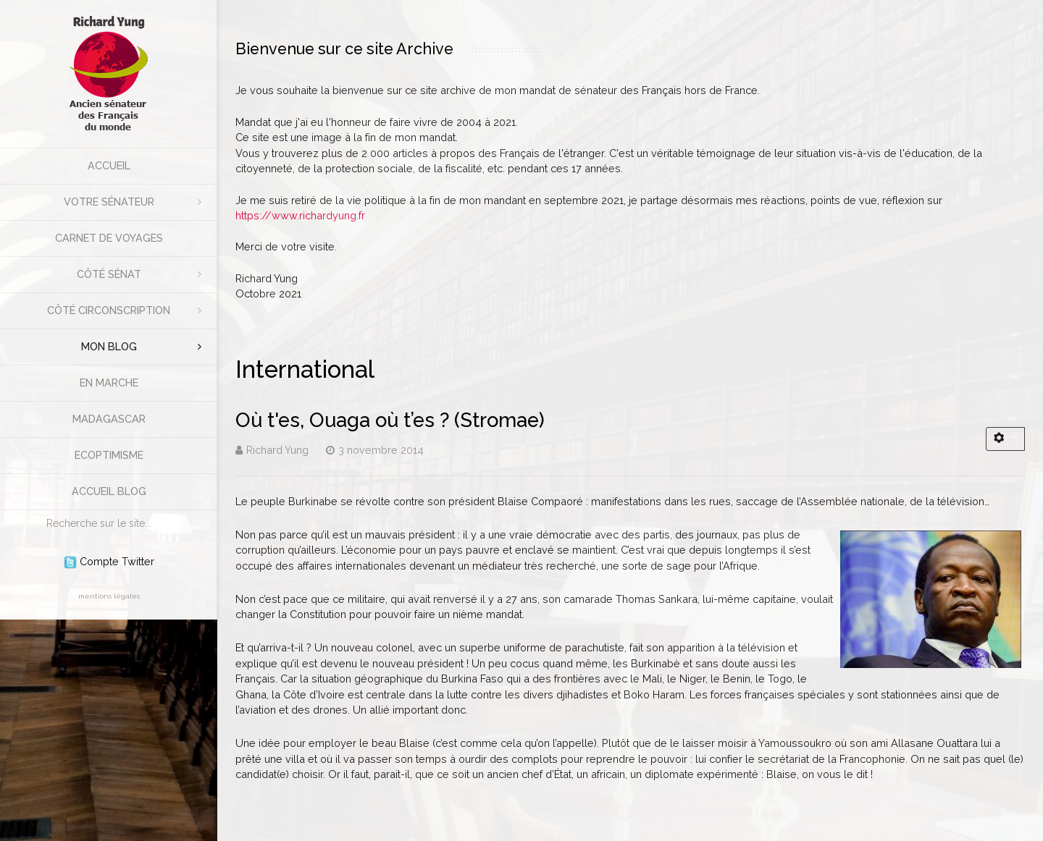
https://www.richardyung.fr (300, 215)
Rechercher (39, 510)
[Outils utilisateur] (1005, 439)
